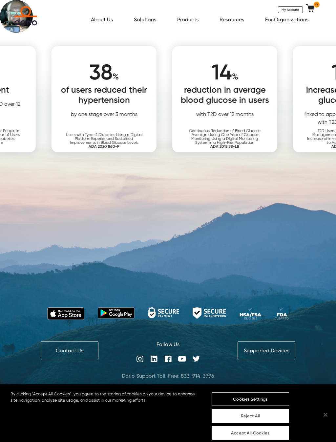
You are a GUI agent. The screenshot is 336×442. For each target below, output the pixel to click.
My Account (290, 9)
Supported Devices (266, 350)
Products (188, 19)
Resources (232, 19)
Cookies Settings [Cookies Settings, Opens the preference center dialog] (250, 403)
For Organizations (287, 19)
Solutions (146, 19)
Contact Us (69, 350)
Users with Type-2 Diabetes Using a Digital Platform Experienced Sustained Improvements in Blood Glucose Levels (115, 140)
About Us (102, 19)
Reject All (250, 420)
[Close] (325, 418)
